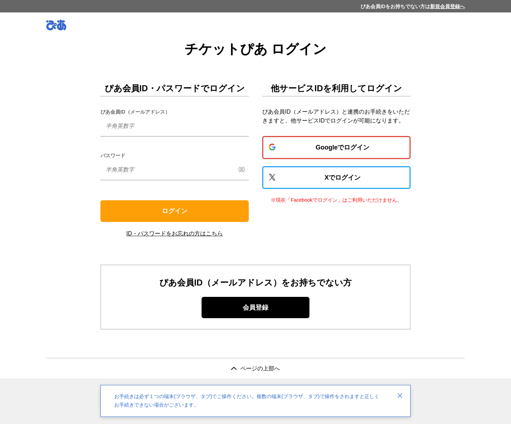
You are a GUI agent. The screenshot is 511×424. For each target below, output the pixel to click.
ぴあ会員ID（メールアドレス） (135, 112)
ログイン (174, 210)
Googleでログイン (343, 147)
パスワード (112, 155)
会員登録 (255, 307)
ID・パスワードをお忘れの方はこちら (174, 233)
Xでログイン (342, 177)
